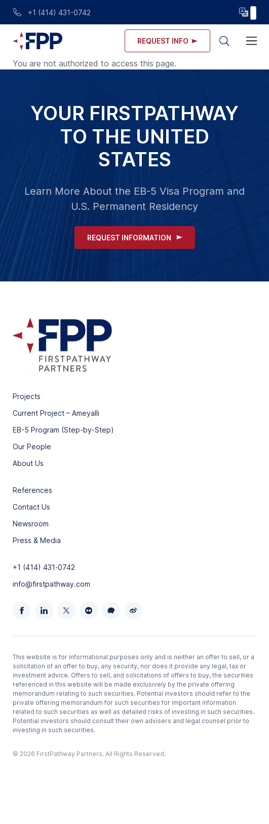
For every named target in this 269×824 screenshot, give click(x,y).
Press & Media (37, 540)
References (32, 490)
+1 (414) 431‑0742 (44, 567)
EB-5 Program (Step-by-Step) (63, 429)
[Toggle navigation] (251, 41)
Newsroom (31, 523)
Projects (27, 396)
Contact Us (31, 507)
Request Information (134, 237)
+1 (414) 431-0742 (52, 12)
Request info (167, 41)
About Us (28, 463)
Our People (32, 446)
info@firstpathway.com (51, 584)
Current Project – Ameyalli (56, 413)
